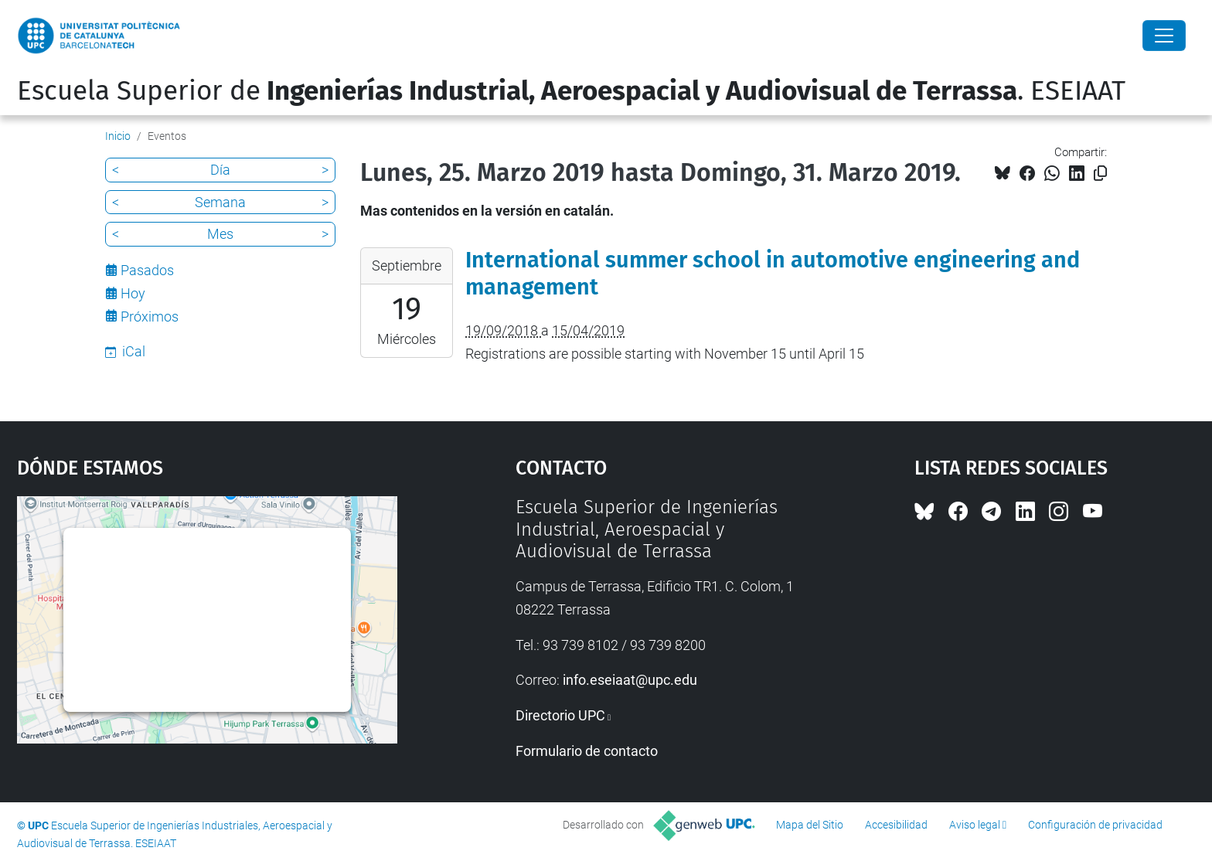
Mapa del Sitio (809, 825)
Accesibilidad (896, 825)
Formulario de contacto (587, 751)
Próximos (150, 316)
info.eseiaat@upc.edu (630, 680)
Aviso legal (974, 825)
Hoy (133, 293)
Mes (220, 234)
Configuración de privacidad (1095, 825)
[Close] (1164, 35)
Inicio (118, 136)
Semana (220, 202)
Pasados (147, 270)
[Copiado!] (1100, 173)
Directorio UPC (560, 715)
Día (220, 170)
